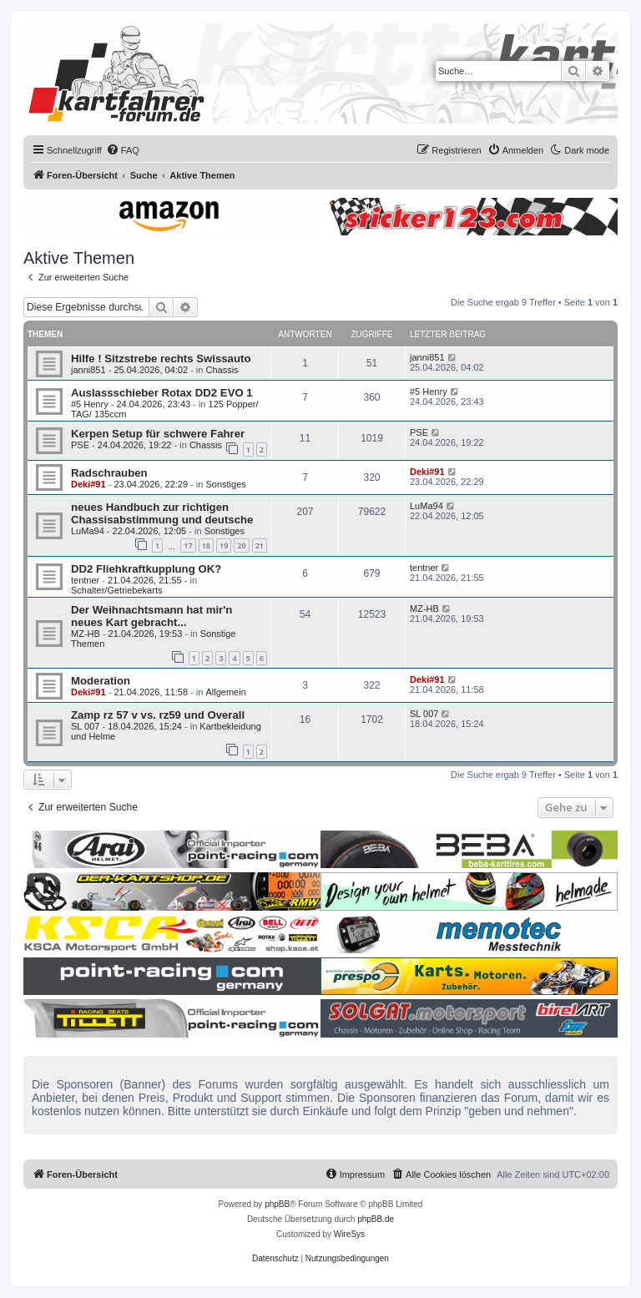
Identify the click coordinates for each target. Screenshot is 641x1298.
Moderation (100, 680)
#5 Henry (90, 404)
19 (224, 545)
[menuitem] (122, 150)
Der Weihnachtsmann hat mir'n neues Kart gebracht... (151, 616)
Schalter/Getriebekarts (116, 590)
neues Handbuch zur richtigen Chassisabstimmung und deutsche (162, 513)
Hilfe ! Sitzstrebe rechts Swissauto (160, 358)
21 (259, 545)
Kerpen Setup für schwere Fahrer (158, 433)
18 (206, 545)
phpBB (277, 1204)
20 (241, 545)
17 (188, 545)
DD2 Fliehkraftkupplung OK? (146, 569)
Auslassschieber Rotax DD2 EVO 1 (162, 392)
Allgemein (225, 692)
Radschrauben (109, 473)
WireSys (349, 1234)
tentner (85, 580)
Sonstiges (225, 484)
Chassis (221, 370)
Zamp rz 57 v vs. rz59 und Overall (158, 715)
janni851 (88, 370)
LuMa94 (87, 531)
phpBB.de (375, 1219)
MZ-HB (85, 634)
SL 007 (85, 726)
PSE (80, 445)
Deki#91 (88, 484)
